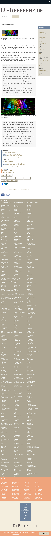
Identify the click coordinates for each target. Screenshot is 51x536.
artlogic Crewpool (4, 218)
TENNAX (3, 447)
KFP (28, 333)
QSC (15, 412)
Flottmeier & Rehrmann (19, 294)
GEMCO (3, 300)
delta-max (29, 266)
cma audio (3, 256)
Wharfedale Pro (30, 467)
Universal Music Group (18, 454)
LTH (28, 361)
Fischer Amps (30, 293)
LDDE (15, 347)
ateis (2, 221)
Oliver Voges (37, 493)
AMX (2, 216)
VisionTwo (16, 459)
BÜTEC (28, 247)
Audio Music (3, 224)
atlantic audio (17, 221)
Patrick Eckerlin (15, 494)
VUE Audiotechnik (18, 465)
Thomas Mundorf (38, 498)
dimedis (15, 268)
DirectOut (29, 268)
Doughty (3, 271)
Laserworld (3, 343)
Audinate (16, 222)
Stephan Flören (4, 498)
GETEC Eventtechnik (18, 301)
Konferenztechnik (25, 510)
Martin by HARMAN (18, 371)
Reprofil (15, 416)
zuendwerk (16, 474)
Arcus (28, 216)
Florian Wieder (26, 483)
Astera (15, 220)
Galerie (25, 507)
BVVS (15, 248)
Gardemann (16, 298)
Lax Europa (16, 344)
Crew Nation (29, 262)
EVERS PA (29, 286)
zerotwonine (16, 473)
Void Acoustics (30, 462)
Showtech (3, 431)
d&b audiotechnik (4, 264)
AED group (29, 209)
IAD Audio (16, 319)
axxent (28, 232)
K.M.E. (28, 331)
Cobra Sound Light (18, 256)
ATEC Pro (29, 220)
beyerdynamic (4, 240)
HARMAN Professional (18, 309)
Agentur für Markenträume (32, 210)
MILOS (28, 379)
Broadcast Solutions (31, 244)
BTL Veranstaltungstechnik (19, 247)
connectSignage (17, 259)
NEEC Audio (16, 388)
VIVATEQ (3, 461)
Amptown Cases (17, 214)
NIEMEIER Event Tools (6, 390)
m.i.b (28, 363)
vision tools (29, 458)
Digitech (3, 268)
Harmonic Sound (4, 310)
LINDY (15, 356)
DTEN (15, 273)
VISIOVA (29, 459)
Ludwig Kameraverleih (18, 362)
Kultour (15, 339)
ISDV (15, 327)
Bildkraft (3, 241)
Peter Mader (14, 495)
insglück (29, 325)
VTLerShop (3, 465)
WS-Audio (3, 470)
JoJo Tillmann (15, 487)
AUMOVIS (16, 227)
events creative (30, 285)
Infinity (15, 324)
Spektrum (3, 438)
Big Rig (28, 240)
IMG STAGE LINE (5, 323)
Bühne (25, 506)
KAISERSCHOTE (30, 332)
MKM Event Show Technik (6, 382)
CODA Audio (29, 256)
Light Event (16, 354)
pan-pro (28, 400)
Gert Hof (14, 485)
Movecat (16, 385)
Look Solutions (30, 359)
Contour (2, 260)
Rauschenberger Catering (32, 413)
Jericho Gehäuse (30, 329)
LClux (15, 346)
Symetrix (29, 442)
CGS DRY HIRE (30, 251)
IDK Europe (16, 320)
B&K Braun (29, 233)
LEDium (15, 350)
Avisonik (3, 231)
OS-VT (15, 397)
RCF (2, 415)
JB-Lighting (16, 329)
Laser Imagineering (31, 342)
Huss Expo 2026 (42, 37)
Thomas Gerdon (27, 498)
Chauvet (29, 252)
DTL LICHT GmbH (31, 273)
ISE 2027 (40, 65)
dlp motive (3, 270)
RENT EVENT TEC (18, 415)
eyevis (28, 289)
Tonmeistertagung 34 (43, 70)
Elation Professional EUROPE (33, 277)
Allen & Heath (17, 213)
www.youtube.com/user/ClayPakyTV (15, 155)
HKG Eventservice (31, 316)
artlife (28, 217)
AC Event (29, 205)
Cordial (28, 260)
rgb (28, 416)
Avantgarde (3, 228)
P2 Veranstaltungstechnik (6, 398)
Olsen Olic (3, 494)
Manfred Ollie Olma (16, 489)
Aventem (16, 229)
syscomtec (16, 443)
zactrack (16, 471)
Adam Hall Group (4, 208)
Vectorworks (16, 455)
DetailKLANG (4, 267)
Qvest (2, 413)
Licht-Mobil (3, 178)
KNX (15, 336)
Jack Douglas (26, 486)
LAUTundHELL (30, 343)
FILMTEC (3, 293)
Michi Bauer (3, 493)
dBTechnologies (4, 266)
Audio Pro (16, 224)
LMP (28, 358)
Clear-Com (3, 255)
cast (15, 251)
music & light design (18, 386)
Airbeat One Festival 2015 (8, 172)
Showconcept (4, 428)
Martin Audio (3, 371)
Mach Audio (16, 365)
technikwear (16, 446)
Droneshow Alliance (5, 273)
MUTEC (28, 386)
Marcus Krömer (15, 490)
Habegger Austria (17, 308)
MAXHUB (29, 371)
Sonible (28, 435)
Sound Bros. (3, 436)
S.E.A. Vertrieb (30, 420)
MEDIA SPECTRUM (31, 374)
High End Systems (31, 313)
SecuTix (16, 425)
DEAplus (16, 266)
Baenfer (28, 236)
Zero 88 (2, 473)
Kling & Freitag (30, 335)
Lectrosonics (16, 348)
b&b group (16, 233)
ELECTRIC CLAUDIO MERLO (7, 278)
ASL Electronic (30, 218)
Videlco (28, 457)
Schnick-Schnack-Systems (6, 424)
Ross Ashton (26, 497)
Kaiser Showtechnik (18, 332)
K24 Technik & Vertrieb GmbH (7, 332)
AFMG (15, 210)
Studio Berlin (16, 442)
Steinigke (16, 440)
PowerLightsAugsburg (31, 405)
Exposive (3, 289)
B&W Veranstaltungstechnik (20, 235)
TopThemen (25, 519)
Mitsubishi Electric (31, 381)
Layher (28, 344)
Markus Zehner (30, 370)
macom (2, 366)
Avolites (15, 232)
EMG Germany (30, 278)
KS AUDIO (16, 337)
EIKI (28, 275)
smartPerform (17, 434)
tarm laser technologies (19, 444)
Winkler (15, 469)
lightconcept (29, 354)
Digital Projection (30, 267)
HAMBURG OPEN (31, 308)
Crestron (16, 262)
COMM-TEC (3, 258)
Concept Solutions (31, 258)
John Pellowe (4, 487)
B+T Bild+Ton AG (30, 235)
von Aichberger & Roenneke (7, 463)
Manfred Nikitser (4, 489)
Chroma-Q (16, 254)
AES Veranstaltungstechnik (6, 210)
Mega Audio (16, 377)
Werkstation (3, 467)
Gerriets (2, 301)
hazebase (16, 310)
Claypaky (9, 175)
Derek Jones (15, 483)
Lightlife (2, 355)
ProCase (16, 408)
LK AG (15, 358)
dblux (28, 264)
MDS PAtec (29, 373)
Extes (15, 289)
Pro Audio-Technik (31, 406)
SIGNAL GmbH (4, 432)
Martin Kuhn (3, 491)
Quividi (28, 412)
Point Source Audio (5, 405)
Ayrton (2, 233)
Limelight (3, 356)
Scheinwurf (29, 423)
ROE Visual (16, 419)
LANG (2, 342)
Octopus (29, 393)
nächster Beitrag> (25, 189)
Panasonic (3, 401)
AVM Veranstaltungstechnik (32, 231)
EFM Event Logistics (5, 275)
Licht (16, 180)
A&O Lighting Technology (19, 202)
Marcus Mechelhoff (27, 490)
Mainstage (3, 370)
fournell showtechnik (5, 297)
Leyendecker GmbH (18, 351)
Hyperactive (3, 319)
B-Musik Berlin (4, 236)
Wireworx (29, 469)
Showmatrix (3, 430)
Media (25, 514)
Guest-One (29, 306)
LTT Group (3, 362)
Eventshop (3, 286)
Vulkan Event (30, 465)
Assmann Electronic (5, 220)
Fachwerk (16, 290)
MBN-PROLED (17, 373)
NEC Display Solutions (5, 388)
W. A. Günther (4, 466)
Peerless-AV (3, 402)
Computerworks (17, 258)
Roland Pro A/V (30, 419)
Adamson (16, 208)
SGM (28, 427)
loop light (3, 361)
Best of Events (17, 239)
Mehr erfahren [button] (16, 534)
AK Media (3, 212)
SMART (2, 434)
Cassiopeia (3, 251)
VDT (2, 455)
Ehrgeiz (15, 275)
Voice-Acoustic (17, 462)
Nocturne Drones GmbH (6, 392)
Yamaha (3, 471)
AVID (28, 229)
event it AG (3, 285)
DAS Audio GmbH (18, 264)
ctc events (29, 263)
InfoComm (29, 324)
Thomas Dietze (15, 498)
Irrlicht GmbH (4, 327)
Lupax (28, 362)
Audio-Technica (17, 225)
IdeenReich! (3, 320)
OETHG (15, 394)
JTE (2, 331)
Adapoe (28, 208)
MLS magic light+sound (19, 382)
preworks (3, 406)
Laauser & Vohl (17, 340)
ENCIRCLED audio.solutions (7, 279)
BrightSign (16, 244)
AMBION (3, 214)
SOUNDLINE (30, 436)
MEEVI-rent (3, 377)
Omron (2, 396)
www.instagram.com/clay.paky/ (14, 157)
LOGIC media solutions (19, 359)
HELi (2, 313)
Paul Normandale (38, 494)
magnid (28, 369)
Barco (15, 237)
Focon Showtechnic (31, 294)
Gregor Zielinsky (27, 485)
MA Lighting (3, 365)
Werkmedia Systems (31, 466)
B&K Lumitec (4, 235)
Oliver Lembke (26, 493)
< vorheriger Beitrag (13, 189)
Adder (15, 209)
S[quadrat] (29, 443)
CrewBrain (3, 263)
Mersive (28, 378)
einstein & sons (4, 277)
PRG (15, 406)
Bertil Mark (26, 481)
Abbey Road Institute (5, 205)
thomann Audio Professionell (33, 447)
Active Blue (16, 206)
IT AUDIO (29, 327)
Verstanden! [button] (44, 533)
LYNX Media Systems (18, 363)
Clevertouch (29, 255)
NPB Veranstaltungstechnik (19, 392)
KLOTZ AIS (3, 336)
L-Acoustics (3, 340)
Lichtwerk (3, 352)
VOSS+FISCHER (17, 463)
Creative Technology (5, 262)
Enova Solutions (30, 279)
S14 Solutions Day (42, 43)
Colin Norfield (37, 482)
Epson (28, 281)
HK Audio (29, 314)
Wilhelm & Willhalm (5, 469)
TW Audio (29, 453)
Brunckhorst (16, 245)
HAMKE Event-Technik (5, 309)
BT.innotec (29, 245)
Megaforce (29, 377)
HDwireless (3, 312)
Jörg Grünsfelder (27, 487)
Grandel (28, 302)
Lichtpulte (3, 180)
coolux (15, 260)
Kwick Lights (29, 339)
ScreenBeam (4, 425)
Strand (28, 440)
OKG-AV (29, 394)
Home (19, 189)
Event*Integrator (17, 285)
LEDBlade (29, 348)
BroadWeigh (3, 245)
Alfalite (2, 213)
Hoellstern (3, 317)
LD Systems (3, 347)
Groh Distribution (17, 304)
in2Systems (29, 323)
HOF (15, 317)
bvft (2, 248)
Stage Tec (16, 439)
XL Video (29, 470)
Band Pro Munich (4, 237)
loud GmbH (16, 361)
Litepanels (29, 356)
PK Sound (16, 404)
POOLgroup (16, 405)
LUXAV (2, 363)
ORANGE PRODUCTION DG (7, 397)
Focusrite (3, 296)
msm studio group (31, 385)
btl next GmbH (4, 247)
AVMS (2, 232)
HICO (15, 313)
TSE (15, 451)
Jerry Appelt (37, 486)
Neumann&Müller (30, 388)
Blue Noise (3, 243)
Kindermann (16, 335)
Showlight (29, 428)
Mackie (28, 365)
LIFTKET (29, 352)
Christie (2, 254)
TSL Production (30, 451)
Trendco (29, 450)
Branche (25, 504)
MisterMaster (17, 381)
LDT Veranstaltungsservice (32, 347)
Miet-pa (15, 379)
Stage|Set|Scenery (5, 440)
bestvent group (30, 239)
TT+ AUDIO (3, 453)
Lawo (2, 344)
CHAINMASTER (4, 252)
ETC (15, 282)
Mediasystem (17, 375)
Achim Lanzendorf (5, 481)
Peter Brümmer (4, 495)
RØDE (15, 420)
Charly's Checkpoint (18, 252)
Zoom (2, 474)
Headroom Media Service (19, 312)
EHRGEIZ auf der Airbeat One (8, 170)
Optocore (29, 396)
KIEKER (3, 335)
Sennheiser (3, 427)
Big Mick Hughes (38, 481)
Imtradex (16, 323)
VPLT (28, 463)
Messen (25, 515)
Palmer (28, 398)
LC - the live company (5, 346)
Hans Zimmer (15, 486)
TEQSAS (16, 447)
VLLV (28, 461)
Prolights (3, 409)
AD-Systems (29, 206)
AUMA (2, 227)
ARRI (15, 217)
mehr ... (40, 41)
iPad (25, 509)
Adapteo (3, 209)
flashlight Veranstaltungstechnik (7, 294)
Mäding (28, 366)
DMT (28, 270)
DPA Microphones (18, 271)
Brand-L (2, 244)
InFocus (2, 325)
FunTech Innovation (31, 297)
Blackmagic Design (31, 241)
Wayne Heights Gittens (6, 500)
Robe (28, 417)
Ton (25, 517)
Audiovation (29, 225)
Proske (2, 411)
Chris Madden (26, 482)
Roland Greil (3, 497)
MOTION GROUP (4, 385)
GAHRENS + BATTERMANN (7, 298)
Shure (28, 431)
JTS (15, 331)
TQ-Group (16, 450)
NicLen (28, 389)
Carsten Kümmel (15, 482)
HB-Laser (29, 310)
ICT (28, 319)
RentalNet (3, 416)
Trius (2, 451)
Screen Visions (30, 424)
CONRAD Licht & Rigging (32, 259)
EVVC (28, 287)
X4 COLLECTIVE (17, 470)
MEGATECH (3, 378)
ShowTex (16, 431)
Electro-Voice (17, 278)
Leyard (2, 351)
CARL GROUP (17, 250)
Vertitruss (16, 457)
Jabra (15, 328)
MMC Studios (30, 382)
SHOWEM (16, 428)
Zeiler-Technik (30, 471)
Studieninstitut (4, 442)
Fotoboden (29, 296)
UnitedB (2, 454)
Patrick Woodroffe (27, 494)
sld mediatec (16, 432)
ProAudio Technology (5, 408)
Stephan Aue (37, 497)
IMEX (28, 321)
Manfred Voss (26, 489)
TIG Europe (3, 448)
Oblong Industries (17, 393)
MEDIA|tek (29, 375)
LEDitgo (2, 350)
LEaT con (3, 348)
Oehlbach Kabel (4, 394)
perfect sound (17, 402)
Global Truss (29, 301)
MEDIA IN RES (4, 374)
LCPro (28, 346)
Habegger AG (4, 308)
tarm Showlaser (30, 444)
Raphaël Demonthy (27, 495)
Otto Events (29, 397)
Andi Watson (15, 481)
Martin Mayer (15, 491)
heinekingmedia (30, 312)
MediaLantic (3, 375)
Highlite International (5, 314)
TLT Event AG (17, 448)
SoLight (2, 435)
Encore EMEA (17, 279)
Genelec (16, 300)
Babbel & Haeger (17, 236)
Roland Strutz (15, 497)
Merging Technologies (18, 378)
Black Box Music (17, 241)
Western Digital (17, 467)
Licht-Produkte (10, 180)
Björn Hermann (4, 482)
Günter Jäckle (37, 485)
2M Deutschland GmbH (6, 202)
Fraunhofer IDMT (17, 297)
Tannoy (2, 444)
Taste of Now (4, 446)
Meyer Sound (4, 379)
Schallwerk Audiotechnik (19, 423)
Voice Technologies (5, 462)
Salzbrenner (3, 421)
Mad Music (16, 366)
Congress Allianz (4, 259)
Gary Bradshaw (4, 485)
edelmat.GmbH (30, 274)
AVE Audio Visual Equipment (7, 229)
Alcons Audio (30, 212)
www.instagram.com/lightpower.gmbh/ (16, 166)
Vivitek (15, 461)
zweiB (28, 474)
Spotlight (16, 438)
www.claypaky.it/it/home (10, 152)
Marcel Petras (4, 490)
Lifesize (15, 352)
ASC (15, 218)
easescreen (16, 274)
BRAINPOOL (30, 243)
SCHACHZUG (4, 423)
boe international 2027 (43, 60)
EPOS (15, 281)
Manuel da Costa (38, 489)
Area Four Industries (5, 217)
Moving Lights (19, 178)
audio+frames (4, 225)
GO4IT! (15, 302)
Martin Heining (38, 490)
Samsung (16, 421)
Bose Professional (18, 243)
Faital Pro (29, 290)
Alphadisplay (29, 213)
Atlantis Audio (30, 221)
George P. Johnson (31, 300)
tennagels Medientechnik (32, 446)
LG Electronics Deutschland (33, 351)
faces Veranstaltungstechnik (7, 290)
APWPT (15, 216)
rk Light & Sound (17, 417)
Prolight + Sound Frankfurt (32, 408)
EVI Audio (3, 287)
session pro (16, 427)
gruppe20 (3, 306)
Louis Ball (37, 487)
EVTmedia (16, 287)
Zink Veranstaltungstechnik (32, 473)
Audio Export (29, 222)
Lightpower (3, 175)
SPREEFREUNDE (31, 438)
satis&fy (28, 421)
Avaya (15, 228)
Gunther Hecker (4, 486)
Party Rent (16, 401)
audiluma (3, 222)
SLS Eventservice (30, 432)
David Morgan (4, 483)
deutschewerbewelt (18, 267)
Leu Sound (29, 350)
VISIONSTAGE (4, 459)
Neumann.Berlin (4, 389)
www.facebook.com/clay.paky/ (14, 154)
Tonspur (2, 450)
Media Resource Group (19, 374)
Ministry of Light (4, 381)
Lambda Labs (30, 340)
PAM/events (3, 400)
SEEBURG (29, 425)
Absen (15, 205)
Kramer (2, 337)
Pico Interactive (30, 402)
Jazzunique (29, 328)
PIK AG (2, 404)
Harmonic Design (30, 309)
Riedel (2, 417)
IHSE (15, 321)
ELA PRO (16, 277)
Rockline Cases (4, 419)
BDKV (2, 239)
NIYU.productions (17, 390)
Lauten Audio (17, 343)
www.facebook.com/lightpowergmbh (15, 163)
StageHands (29, 439)
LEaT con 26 (41, 49)
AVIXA (15, 231)
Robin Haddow (38, 495)
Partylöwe (29, 401)
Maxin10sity (3, 373)
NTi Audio (29, 392)
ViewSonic (3, 458)
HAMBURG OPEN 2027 (43, 55)
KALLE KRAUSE (4, 333)
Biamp (15, 240)
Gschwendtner (17, 306)
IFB (28, 320)
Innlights (16, 325)
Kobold (28, 336)
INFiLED (3, 324)
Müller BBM (3, 386)
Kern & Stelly (17, 333)
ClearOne (16, 255)
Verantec (29, 455)
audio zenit (29, 224)
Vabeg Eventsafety (31, 454)
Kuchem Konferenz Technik (32, 337)
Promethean (29, 409)
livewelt (2, 358)
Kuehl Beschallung (5, 339)
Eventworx (16, 286)
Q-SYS (2, 412)
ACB (2, 206)
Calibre (28, 248)
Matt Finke (26, 491)
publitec (28, 411)
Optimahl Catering (18, 396)
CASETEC (29, 250)
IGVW (2, 321)
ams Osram (29, 214)
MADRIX (3, 367)
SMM (28, 434)
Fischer (15, 293)
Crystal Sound (17, 263)
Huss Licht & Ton (30, 317)
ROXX (2, 420)
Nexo (15, 389)
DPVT (28, 271)
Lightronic (29, 355)
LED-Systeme (27, 178)
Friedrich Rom (37, 483)
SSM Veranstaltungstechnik (6, 439)
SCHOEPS (16, 424)
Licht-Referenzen (11, 178)
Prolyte (15, 409)
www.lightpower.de (9, 161)
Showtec (29, 430)
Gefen (28, 298)
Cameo (2, 250)
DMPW (15, 270)
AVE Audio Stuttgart (31, 228)
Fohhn (15, 296)
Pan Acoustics (17, 400)
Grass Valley (3, 304)
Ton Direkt (29, 448)
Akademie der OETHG (18, 212)
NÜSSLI (3, 393)
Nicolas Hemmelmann (16, 493)
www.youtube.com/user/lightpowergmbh (16, 164)
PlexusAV (29, 404)
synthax (2, 443)
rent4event (29, 415)
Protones (16, 411)
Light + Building (4, 354)
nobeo (28, 390)
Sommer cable (17, 435)
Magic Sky (29, 367)
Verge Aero (3, 457)
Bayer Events (30, 237)
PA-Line (15, 398)
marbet (15, 370)
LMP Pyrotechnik (4, 359)
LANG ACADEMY (17, 342)
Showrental (16, 430)
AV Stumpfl (29, 227)
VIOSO (15, 458)
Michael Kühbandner (39, 491)
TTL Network (16, 453)
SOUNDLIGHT (17, 436)
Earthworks (3, 274)
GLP (2, 302)
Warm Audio (16, 466)
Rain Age (16, 413)
